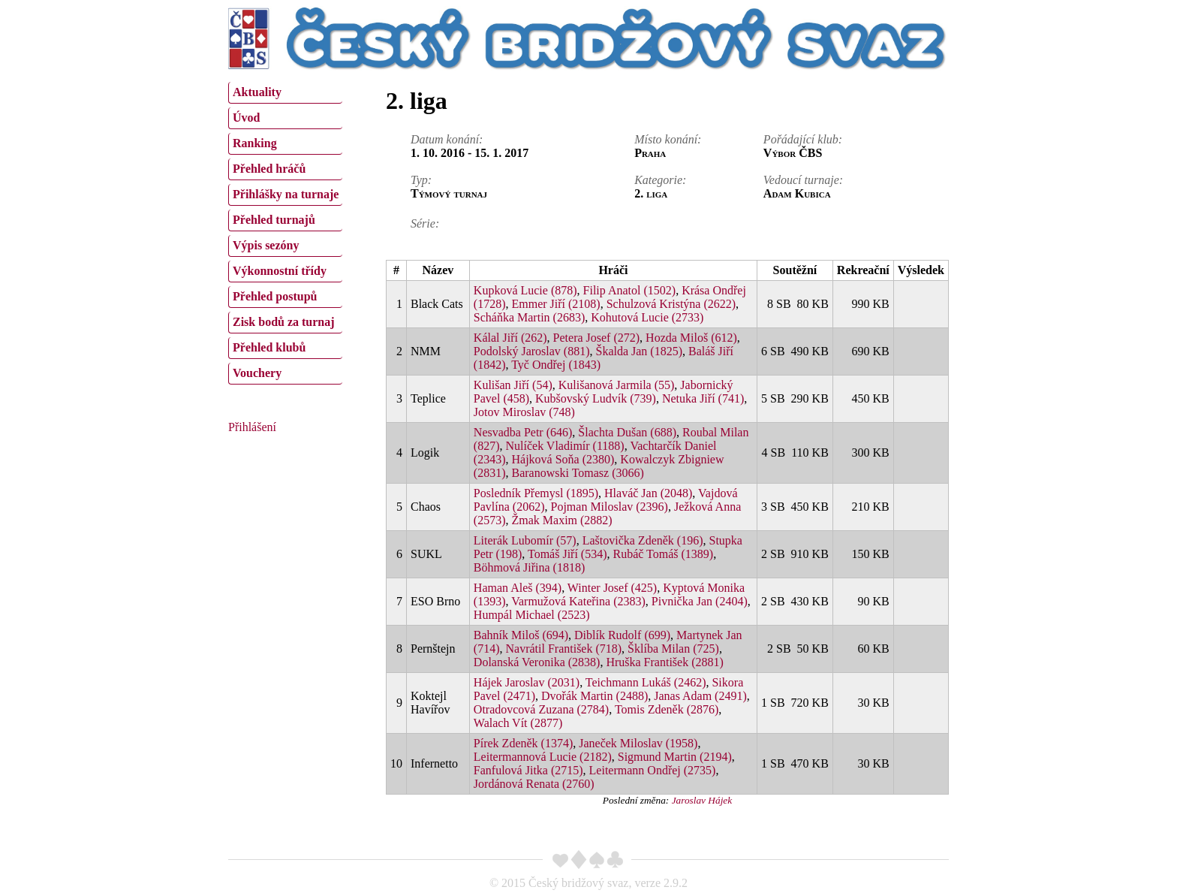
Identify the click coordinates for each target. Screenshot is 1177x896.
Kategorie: (660, 179)
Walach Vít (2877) (518, 722)
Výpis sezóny (266, 245)
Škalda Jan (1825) (638, 351)
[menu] (285, 231)
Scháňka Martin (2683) (529, 317)
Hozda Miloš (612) (691, 337)
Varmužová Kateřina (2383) (578, 601)
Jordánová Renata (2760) (534, 783)
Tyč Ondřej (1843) (556, 364)
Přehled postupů (275, 296)
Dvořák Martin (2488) (594, 695)
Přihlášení (252, 427)
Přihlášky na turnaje (286, 194)
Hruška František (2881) (664, 662)
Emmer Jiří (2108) (555, 303)
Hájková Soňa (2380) (562, 459)
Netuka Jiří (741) (703, 398)
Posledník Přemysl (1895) (536, 493)
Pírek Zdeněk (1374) (523, 743)
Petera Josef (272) (596, 337)
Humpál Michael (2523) (532, 614)
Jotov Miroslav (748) (524, 412)
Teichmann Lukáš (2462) (645, 682)
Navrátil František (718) (563, 648)
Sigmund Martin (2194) (675, 756)
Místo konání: (667, 139)
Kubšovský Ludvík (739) (595, 398)
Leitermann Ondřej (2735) (652, 770)
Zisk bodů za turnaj (284, 321)
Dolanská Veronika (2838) (537, 662)
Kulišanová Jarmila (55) (616, 385)
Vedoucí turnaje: (803, 179)
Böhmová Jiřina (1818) (529, 567)
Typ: (421, 179)
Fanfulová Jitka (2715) (528, 770)
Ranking (255, 143)
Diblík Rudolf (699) (622, 635)
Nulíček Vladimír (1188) (564, 445)
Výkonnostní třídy (280, 270)
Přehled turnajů (274, 219)
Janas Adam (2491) (700, 695)
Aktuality (257, 92)
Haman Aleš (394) (517, 587)
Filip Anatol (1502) (629, 290)
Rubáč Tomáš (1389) (663, 554)
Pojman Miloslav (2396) (608, 506)
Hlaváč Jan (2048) (648, 493)
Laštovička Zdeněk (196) (642, 540)
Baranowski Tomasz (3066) (577, 472)
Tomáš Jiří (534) (567, 554)
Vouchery (257, 373)
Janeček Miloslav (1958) (638, 743)
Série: (425, 223)
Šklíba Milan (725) (673, 648)
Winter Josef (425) (612, 587)
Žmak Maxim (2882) (561, 520)
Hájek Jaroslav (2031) (526, 682)
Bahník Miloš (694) (521, 635)
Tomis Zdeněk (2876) (666, 709)
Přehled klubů (269, 347)
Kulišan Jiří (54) (513, 385)
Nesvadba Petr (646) (523, 432)
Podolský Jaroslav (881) (532, 351)
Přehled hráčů (269, 168)
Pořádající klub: (802, 139)
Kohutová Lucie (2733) (647, 317)
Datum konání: (447, 139)
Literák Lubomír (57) (525, 540)
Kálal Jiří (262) (510, 337)
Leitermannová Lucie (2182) (543, 756)
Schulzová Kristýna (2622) (671, 303)
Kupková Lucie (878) (525, 290)
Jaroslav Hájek (702, 800)
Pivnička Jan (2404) (700, 601)
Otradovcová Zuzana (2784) (541, 709)
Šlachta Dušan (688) (627, 432)
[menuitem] (285, 93)
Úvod (246, 117)
